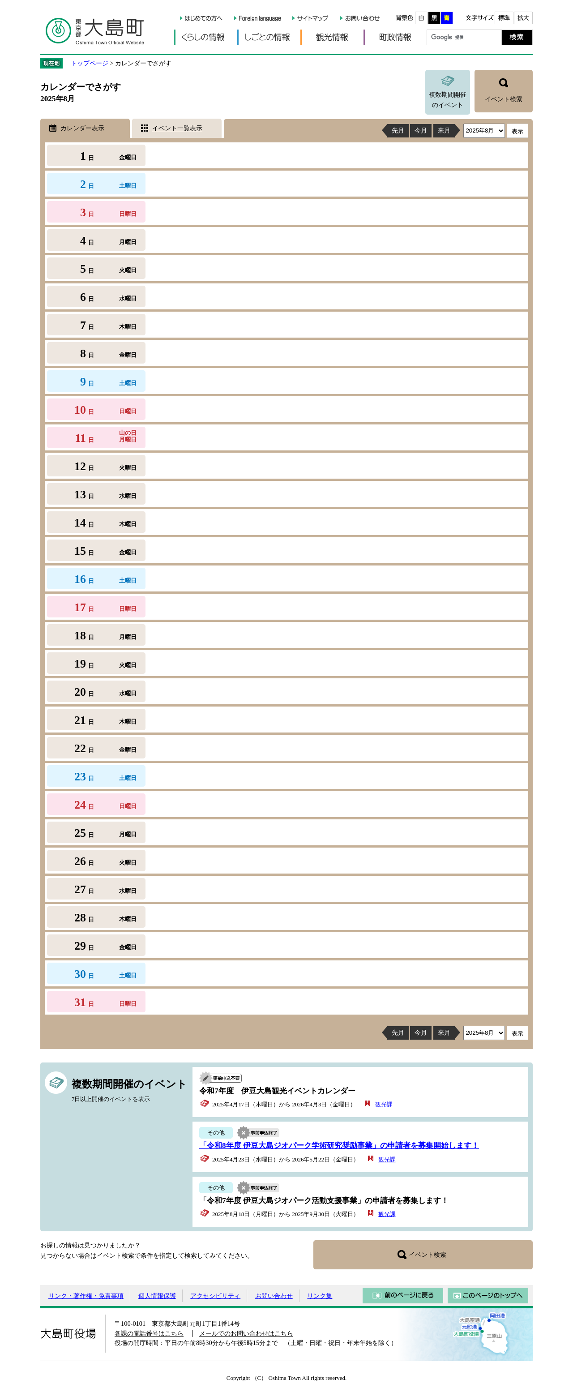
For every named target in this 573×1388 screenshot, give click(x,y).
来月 (444, 130)
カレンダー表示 (82, 128)
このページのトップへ (488, 1295)
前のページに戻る (403, 1295)
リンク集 (319, 1295)
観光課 (384, 1104)
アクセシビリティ (215, 1295)
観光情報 (331, 37)
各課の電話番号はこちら (149, 1333)
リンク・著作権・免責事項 (86, 1295)
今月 (421, 130)
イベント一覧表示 (177, 128)
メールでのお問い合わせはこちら (246, 1333)
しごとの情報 (268, 37)
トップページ (89, 63)
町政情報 (395, 37)
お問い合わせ (274, 1295)
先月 (398, 130)
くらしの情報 (205, 37)
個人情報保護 (157, 1295)
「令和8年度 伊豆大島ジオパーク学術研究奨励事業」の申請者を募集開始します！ (339, 1145)
